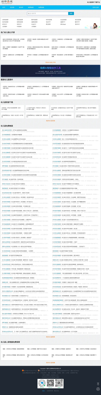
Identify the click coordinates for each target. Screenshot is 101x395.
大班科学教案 (6, 143)
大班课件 (4, 26)
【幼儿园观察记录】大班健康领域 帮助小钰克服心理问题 (24, 282)
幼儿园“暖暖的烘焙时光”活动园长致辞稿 (21, 143)
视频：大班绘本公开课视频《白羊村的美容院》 (37, 355)
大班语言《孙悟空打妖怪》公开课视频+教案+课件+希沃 (13, 95)
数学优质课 (34, 19)
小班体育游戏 (56, 246)
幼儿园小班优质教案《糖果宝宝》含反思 (22, 260)
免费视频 (41, 7)
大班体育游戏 (56, 157)
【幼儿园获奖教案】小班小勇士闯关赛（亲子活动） (75, 273)
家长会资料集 (6, 242)
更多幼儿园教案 (50, 337)
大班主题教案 (6, 152)
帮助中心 (55, 322)
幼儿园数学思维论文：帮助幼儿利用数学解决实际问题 (25, 318)
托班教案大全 (6, 295)
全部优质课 (5, 19)
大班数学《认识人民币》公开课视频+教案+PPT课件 (62, 95)
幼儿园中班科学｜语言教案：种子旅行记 (22, 201)
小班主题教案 (6, 260)
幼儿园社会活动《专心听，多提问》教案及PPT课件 (75, 309)
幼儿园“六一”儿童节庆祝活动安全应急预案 (73, 148)
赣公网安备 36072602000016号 (47, 370)
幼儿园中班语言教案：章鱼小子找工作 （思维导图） (25, 210)
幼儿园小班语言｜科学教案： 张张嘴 (71, 215)
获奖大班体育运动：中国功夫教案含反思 (22, 264)
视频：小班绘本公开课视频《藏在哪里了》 (86, 355)
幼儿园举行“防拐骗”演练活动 (69, 157)
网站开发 (56, 390)
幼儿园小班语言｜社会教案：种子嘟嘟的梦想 (74, 201)
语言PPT (19, 24)
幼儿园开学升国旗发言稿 (15, 255)
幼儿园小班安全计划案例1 (18, 184)
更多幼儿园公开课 (50, 62)
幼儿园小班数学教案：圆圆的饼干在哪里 (72, 224)
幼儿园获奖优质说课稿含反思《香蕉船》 (24, 277)
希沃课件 (48, 24)
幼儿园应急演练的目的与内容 (19, 161)
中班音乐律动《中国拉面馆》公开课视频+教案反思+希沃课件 (87, 55)
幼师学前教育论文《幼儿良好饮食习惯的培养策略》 (25, 309)
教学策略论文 (6, 304)
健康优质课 (34, 22)
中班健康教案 (56, 206)
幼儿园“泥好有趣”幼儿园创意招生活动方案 (22, 148)
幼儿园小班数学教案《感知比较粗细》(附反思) (23, 273)
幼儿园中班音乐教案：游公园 (69, 228)
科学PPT (4, 24)
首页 (3, 7)
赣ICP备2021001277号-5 (30, 370)
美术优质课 (5, 22)
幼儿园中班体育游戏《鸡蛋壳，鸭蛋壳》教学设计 (75, 286)
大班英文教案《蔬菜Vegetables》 (72, 313)
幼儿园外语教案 (7, 313)
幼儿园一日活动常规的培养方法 (70, 219)
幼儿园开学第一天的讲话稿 (16, 179)
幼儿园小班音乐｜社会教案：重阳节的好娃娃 (74, 197)
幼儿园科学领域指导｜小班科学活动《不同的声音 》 (25, 215)
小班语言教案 (56, 201)
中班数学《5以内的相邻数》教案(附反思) (22, 286)
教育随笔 (5, 188)
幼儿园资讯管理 (7, 130)
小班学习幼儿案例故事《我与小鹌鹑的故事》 (76, 300)
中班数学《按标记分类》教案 (69, 282)
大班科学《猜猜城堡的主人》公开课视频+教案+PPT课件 (38, 87)
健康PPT (63, 22)
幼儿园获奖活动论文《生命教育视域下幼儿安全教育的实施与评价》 (79, 291)
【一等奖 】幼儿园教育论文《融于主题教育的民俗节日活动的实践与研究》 (33, 331)
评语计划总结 (6, 184)
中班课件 (19, 26)
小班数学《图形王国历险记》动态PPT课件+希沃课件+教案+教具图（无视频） (86, 40)
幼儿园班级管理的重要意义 (69, 161)
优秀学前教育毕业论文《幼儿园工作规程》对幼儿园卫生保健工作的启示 (30, 304)
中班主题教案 (56, 264)
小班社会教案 (6, 197)
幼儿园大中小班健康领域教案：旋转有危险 (73, 237)
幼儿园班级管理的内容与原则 (16, 166)
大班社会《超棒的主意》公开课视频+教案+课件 (13, 55)
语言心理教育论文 (7, 291)
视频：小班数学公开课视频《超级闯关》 (62, 349)
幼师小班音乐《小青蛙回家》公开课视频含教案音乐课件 (63, 47)
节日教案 (55, 166)
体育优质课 (20, 22)
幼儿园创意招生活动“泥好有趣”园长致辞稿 (73, 143)
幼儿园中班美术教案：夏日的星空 (71, 255)
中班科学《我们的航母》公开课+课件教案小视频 (62, 55)
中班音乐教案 (56, 179)
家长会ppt (63, 24)
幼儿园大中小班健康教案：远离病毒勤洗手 (22, 224)
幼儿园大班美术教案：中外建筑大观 (20, 206)
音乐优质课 (78, 19)
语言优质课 (20, 19)
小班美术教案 (6, 233)
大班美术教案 (56, 161)
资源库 (21, 7)
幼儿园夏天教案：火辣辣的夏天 (17, 322)
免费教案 (31, 7)
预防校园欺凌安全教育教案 (66, 322)
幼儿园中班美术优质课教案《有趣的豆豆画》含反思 (75, 269)
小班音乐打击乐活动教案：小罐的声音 (21, 219)
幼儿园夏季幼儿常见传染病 (18, 139)
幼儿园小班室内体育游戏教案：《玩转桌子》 (74, 246)
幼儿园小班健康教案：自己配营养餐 (71, 192)
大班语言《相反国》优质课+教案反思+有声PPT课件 (37, 40)
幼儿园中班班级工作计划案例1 (17, 188)
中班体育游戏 (56, 286)
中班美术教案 (56, 255)
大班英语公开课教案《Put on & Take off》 (24, 313)
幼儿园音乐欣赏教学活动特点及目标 (71, 175)
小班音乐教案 (56, 197)
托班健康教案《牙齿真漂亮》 (69, 295)
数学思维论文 (6, 318)
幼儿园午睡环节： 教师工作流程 (21, 192)
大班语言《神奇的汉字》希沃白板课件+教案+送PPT (38, 95)
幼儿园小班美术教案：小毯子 (69, 242)
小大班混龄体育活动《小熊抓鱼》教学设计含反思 (24, 300)
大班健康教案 (56, 130)
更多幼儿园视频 (50, 362)
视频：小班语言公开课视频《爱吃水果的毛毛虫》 (14, 355)
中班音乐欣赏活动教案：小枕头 (70, 179)
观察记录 (55, 260)
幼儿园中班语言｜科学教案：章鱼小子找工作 (74, 210)
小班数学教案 (56, 224)
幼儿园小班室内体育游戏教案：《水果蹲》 (22, 251)
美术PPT (77, 24)
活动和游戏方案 (7, 170)
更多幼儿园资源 (50, 120)
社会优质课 (63, 19)
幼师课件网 (50, 390)
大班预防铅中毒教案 (16, 134)
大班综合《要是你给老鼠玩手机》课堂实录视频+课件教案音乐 (38, 47)
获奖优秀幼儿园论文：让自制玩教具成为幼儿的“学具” (76, 318)
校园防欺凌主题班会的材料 (16, 327)
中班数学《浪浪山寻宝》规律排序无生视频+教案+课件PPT (62, 87)
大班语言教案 (56, 143)
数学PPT (77, 22)
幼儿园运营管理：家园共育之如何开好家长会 (23, 242)
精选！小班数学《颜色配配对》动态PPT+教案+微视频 (13, 47)
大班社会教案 (6, 139)
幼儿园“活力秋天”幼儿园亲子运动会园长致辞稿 (23, 152)
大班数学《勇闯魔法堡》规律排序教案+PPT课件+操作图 (87, 87)
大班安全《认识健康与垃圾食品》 (71, 130)
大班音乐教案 (6, 175)
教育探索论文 (56, 291)
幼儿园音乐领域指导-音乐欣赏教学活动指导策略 (24, 175)
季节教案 (5, 166)
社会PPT (33, 24)
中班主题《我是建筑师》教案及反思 (20, 269)
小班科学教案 (6, 215)
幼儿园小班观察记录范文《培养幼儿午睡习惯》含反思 (73, 260)
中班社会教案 (56, 170)
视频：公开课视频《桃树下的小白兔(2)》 (37, 349)
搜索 (71, 13)
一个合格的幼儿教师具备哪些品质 (71, 277)
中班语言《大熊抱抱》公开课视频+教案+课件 (37, 55)
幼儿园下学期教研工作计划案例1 (70, 184)
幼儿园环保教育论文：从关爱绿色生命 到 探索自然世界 (78, 327)
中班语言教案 (6, 210)
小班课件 (33, 26)
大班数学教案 (6, 148)
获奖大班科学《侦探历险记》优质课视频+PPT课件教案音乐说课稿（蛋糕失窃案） (86, 47)
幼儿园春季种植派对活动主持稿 (21, 170)
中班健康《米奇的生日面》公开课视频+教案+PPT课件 (87, 95)
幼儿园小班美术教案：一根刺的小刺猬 (21, 233)
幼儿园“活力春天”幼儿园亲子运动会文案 (21, 157)
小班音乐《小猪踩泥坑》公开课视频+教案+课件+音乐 (62, 40)
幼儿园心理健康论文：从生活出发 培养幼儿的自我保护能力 (29, 291)
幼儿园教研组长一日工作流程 (69, 331)
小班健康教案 (56, 192)
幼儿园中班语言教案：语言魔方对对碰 (21, 228)
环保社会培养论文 (58, 327)
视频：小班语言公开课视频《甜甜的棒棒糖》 (14, 349)
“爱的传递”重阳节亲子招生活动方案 (71, 170)
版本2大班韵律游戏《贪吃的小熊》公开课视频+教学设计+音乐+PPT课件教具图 (13, 40)
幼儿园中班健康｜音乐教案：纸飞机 (71, 206)
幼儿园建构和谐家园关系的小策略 (68, 188)
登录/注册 (96, 7)
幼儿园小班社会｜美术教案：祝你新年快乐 (22, 197)
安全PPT (48, 22)
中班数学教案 (56, 282)
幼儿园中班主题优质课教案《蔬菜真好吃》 (73, 264)
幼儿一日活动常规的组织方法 (69, 139)
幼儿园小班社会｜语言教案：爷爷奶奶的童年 (74, 233)
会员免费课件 (56, 277)
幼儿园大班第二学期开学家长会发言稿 (69, 166)
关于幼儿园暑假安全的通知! (20, 130)
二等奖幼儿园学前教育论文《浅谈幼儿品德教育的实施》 (79, 304)
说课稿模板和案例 (7, 277)
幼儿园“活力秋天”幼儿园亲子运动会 (71, 152)
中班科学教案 (6, 201)
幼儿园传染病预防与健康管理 (70, 134)
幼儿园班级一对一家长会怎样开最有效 (21, 246)
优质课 (12, 7)
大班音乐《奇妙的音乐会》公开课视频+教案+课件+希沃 (13, 87)
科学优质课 (49, 19)
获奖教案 (55, 251)
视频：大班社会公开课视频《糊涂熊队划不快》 (62, 355)
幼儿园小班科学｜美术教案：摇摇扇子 (21, 237)
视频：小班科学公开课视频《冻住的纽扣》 (86, 349)
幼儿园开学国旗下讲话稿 (66, 251)
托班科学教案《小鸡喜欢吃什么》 (20, 295)
